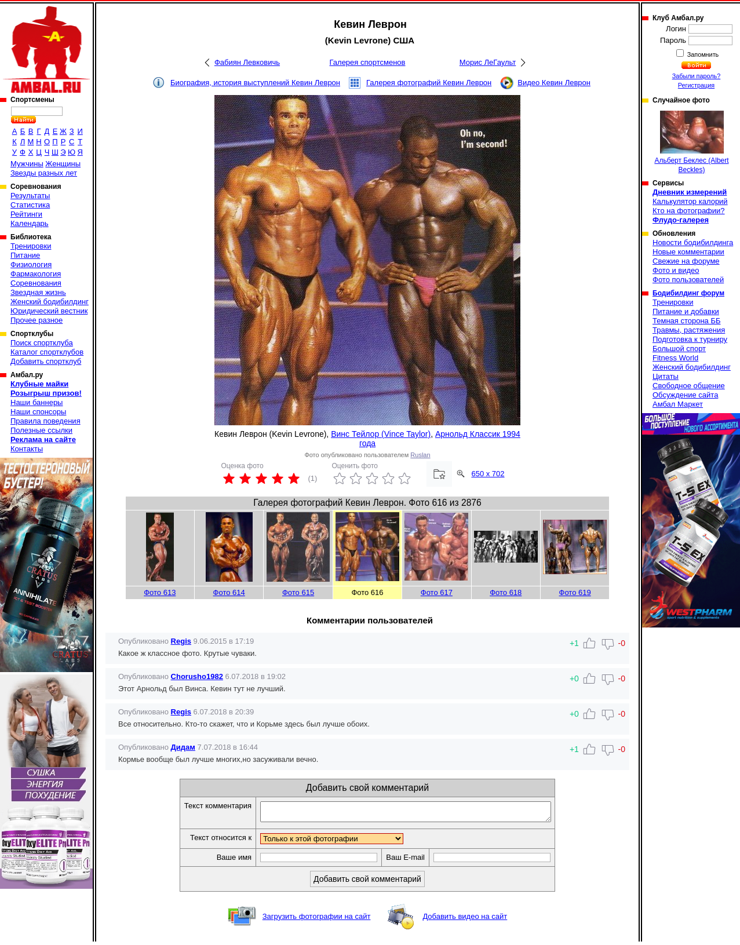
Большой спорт (679, 348)
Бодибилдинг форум (688, 293)
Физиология (31, 264)
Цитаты (665, 376)
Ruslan (420, 454)
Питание (25, 255)
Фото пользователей (688, 279)
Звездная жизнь (38, 292)
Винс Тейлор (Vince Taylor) (381, 434)
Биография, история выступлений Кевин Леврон (255, 82)
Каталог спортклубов (46, 352)
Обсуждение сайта (685, 395)
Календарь (29, 223)
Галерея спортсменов (368, 62)
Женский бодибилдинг (49, 301)
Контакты (26, 448)
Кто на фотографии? (688, 210)
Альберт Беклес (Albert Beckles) (691, 142)
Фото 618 (506, 592)
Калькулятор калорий (690, 201)
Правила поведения (45, 421)
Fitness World (675, 357)
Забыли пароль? (696, 75)
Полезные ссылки (41, 430)
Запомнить (702, 54)
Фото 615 (298, 592)
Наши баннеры (36, 402)
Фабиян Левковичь (247, 62)
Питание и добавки (685, 311)
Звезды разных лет (43, 173)
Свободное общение (688, 385)
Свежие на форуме (686, 261)
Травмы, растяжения (688, 330)
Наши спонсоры (38, 411)
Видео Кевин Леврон (553, 82)
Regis (181, 641)
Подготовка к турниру (689, 339)
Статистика (30, 204)
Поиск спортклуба (41, 342)
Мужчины (26, 163)
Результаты (30, 195)
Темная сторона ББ (686, 320)
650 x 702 (487, 473)
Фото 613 (160, 592)
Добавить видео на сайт (464, 919)
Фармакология (35, 273)
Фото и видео (675, 270)
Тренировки (30, 246)
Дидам (183, 747)
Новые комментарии (688, 251)
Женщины (63, 163)
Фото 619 (575, 592)
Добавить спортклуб (45, 361)
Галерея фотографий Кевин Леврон (428, 82)
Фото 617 (437, 592)
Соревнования (35, 283)
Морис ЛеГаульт (488, 62)
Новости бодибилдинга (692, 242)
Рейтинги (26, 214)
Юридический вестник (49, 311)
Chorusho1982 (197, 676)
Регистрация (696, 85)
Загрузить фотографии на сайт (317, 919)
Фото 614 (229, 592)
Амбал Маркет (677, 404)
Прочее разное (36, 320)
